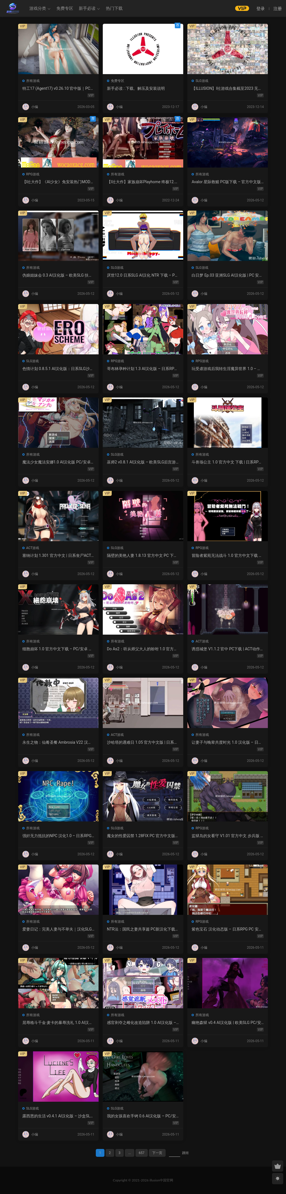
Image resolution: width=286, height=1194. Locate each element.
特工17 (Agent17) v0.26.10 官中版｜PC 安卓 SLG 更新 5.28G (56, 88)
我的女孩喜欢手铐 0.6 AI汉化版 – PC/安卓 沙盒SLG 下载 (141, 1116)
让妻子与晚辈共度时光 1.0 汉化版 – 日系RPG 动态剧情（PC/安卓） (227, 742)
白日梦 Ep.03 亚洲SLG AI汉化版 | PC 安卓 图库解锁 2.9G (227, 275)
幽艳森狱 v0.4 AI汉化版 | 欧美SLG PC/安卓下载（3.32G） (226, 1022)
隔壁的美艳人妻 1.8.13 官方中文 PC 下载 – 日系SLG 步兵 (142, 555)
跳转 (185, 1153)
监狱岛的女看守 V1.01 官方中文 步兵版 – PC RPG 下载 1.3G (227, 836)
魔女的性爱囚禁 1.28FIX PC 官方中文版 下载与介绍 (141, 836)
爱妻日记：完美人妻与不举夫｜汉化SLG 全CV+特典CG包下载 (57, 929)
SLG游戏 (202, 81)
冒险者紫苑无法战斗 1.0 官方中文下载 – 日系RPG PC (226, 555)
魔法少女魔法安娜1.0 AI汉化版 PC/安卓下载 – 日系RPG (56, 462)
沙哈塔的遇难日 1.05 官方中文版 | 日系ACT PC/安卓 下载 (142, 742)
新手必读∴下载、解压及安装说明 (136, 88)
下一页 (157, 1153)
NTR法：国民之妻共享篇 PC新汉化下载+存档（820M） (141, 929)
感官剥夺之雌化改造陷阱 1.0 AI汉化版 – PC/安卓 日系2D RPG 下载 (141, 1022)
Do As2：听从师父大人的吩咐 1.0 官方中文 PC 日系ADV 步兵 (142, 649)
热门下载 (114, 8)
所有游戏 (33, 81)
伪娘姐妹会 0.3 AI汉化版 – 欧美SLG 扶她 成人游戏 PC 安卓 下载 (57, 275)
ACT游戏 (32, 548)
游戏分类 (37, 8)
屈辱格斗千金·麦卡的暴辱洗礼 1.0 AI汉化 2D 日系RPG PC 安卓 (57, 1022)
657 (141, 1153)
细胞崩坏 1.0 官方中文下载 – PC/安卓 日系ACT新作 (57, 649)
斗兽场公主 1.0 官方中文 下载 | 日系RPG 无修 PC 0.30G (226, 462)
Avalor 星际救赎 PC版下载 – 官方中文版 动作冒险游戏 (226, 182)
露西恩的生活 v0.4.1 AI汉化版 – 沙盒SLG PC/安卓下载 (57, 1116)
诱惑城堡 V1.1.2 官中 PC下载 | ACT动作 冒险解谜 (226, 649)
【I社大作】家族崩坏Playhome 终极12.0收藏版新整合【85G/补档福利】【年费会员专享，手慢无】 (142, 182)
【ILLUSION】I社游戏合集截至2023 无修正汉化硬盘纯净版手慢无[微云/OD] (227, 88)
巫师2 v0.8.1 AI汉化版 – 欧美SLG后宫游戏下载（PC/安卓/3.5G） (141, 462)
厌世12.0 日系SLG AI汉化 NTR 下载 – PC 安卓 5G (142, 275)
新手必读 (87, 8)
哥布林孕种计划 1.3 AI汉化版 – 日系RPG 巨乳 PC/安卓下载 (142, 368)
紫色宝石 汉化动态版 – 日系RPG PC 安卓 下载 (227, 929)
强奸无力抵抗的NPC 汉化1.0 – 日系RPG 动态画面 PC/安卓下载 (57, 836)
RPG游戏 (32, 174)
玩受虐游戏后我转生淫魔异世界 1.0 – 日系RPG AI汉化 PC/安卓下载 (226, 368)
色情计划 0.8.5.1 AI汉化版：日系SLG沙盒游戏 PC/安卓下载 (58, 368)
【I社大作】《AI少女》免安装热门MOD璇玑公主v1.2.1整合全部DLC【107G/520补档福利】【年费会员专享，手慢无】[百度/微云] (58, 182)
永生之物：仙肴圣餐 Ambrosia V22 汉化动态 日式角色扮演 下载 (57, 742)
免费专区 (64, 8)
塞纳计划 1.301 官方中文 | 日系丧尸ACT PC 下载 (56, 555)
